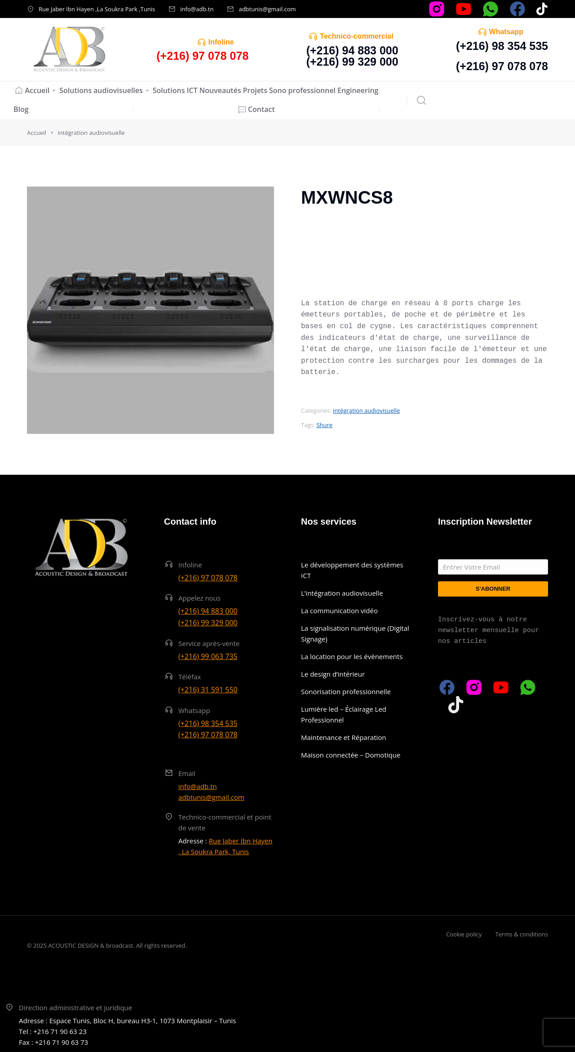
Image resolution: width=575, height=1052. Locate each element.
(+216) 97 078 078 (502, 66)
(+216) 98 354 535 (502, 46)
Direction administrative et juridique (75, 1007)
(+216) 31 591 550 (208, 690)
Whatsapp (506, 32)
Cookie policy (464, 934)
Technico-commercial (356, 36)
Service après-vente (209, 643)
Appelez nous (199, 597)
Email (186, 773)
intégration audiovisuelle (366, 410)
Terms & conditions (521, 934)
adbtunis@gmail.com (267, 9)
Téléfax (189, 676)
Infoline (221, 42)
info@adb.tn (196, 9)
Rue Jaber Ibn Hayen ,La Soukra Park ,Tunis (97, 9)
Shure (324, 425)
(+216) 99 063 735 (208, 656)
